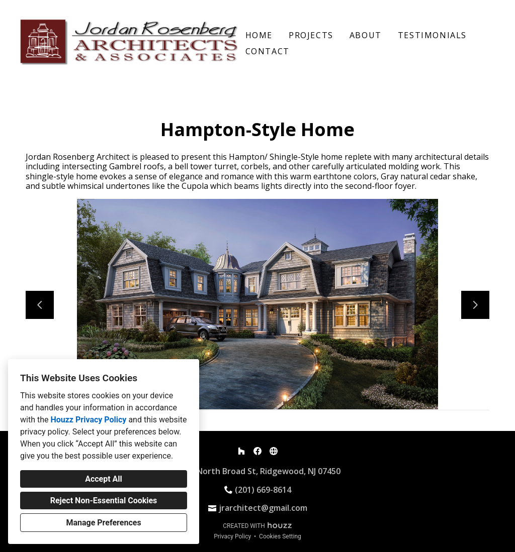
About (366, 35)
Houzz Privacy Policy (88, 419)
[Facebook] (257, 451)
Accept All (103, 479)
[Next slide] (475, 305)
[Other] (273, 451)
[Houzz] (241, 451)
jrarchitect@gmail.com (263, 507)
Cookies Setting (280, 536)
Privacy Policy (232, 536)
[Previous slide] (40, 305)
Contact (267, 51)
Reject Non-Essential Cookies (103, 500)
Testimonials (432, 35)
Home (259, 35)
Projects (311, 35)
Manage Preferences (103, 522)
